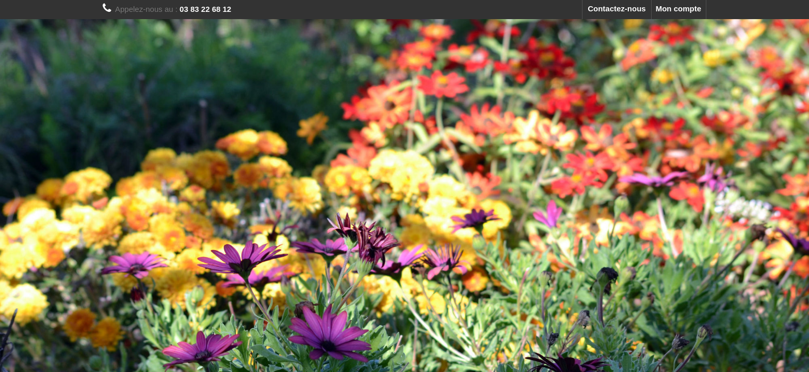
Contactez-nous (617, 8)
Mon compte (678, 8)
